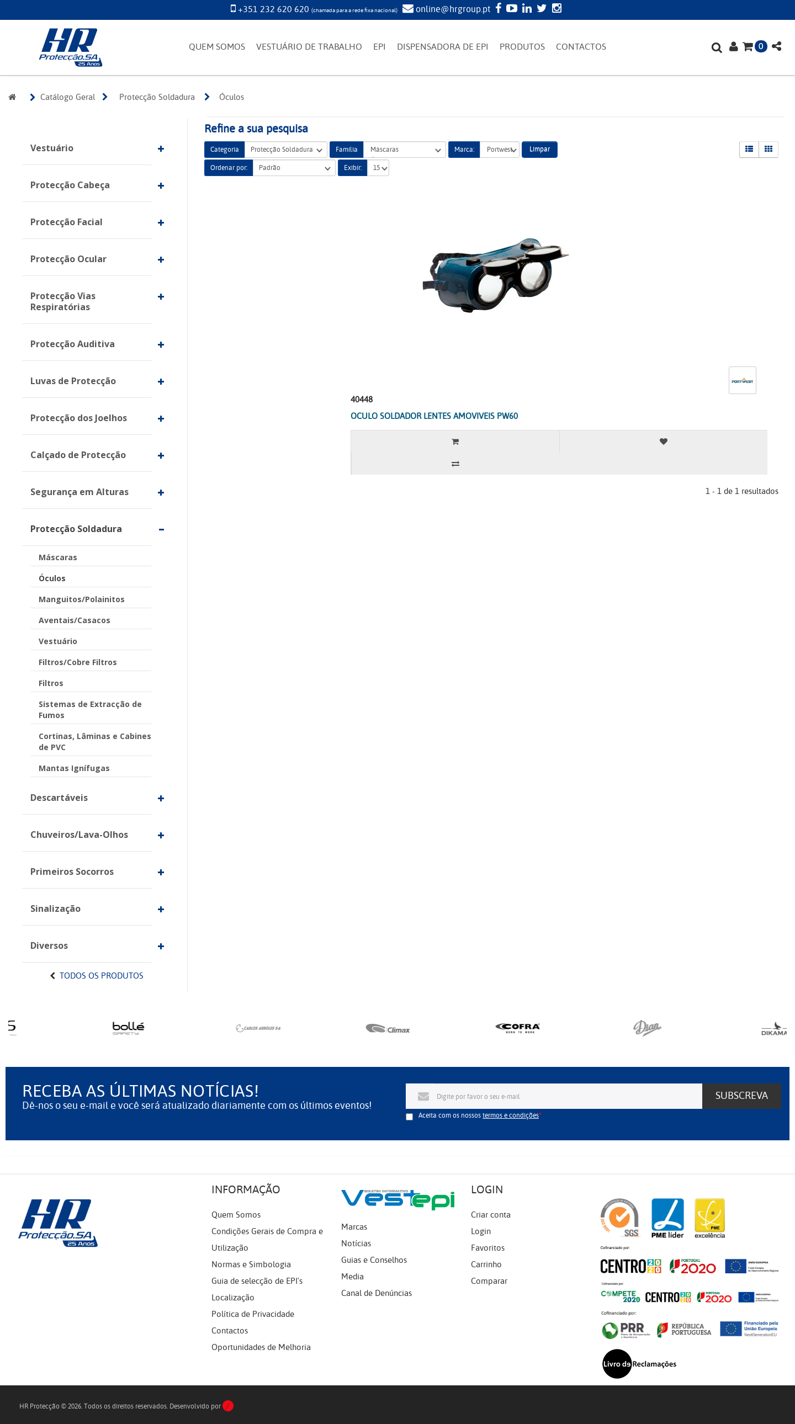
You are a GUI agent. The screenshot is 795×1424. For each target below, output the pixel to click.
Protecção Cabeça (70, 185)
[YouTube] (510, 9)
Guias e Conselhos (374, 1260)
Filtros (51, 683)
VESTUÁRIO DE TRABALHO (309, 47)
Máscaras (58, 557)
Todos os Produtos (102, 976)
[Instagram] (555, 9)
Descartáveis (59, 797)
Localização (233, 1298)
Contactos (229, 1331)
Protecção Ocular (68, 259)
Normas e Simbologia (251, 1264)
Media (352, 1277)
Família (347, 150)
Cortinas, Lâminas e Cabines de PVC (95, 741)
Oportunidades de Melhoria (261, 1347)
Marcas (354, 1227)
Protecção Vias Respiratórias (63, 301)
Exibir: (353, 168)
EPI (379, 47)
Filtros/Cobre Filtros (78, 662)
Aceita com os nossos (478, 1115)
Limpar (539, 149)
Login (481, 1231)
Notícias (356, 1243)
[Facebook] (496, 9)
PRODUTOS (522, 47)
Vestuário (51, 148)
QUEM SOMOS (217, 47)
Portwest (499, 150)
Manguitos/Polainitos (82, 599)
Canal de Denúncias (376, 1293)
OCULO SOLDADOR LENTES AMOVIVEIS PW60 (434, 416)
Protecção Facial (66, 222)
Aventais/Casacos (74, 620)
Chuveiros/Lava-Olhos (79, 834)
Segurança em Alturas (79, 492)
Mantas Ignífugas (74, 768)
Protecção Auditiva (72, 344)
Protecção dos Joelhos (78, 418)
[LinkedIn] (526, 9)
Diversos (49, 945)
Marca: (464, 150)
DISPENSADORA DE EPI (443, 47)
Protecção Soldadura (76, 529)
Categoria (224, 150)
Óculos (52, 578)
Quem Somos (236, 1215)
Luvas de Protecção (73, 381)
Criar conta (491, 1215)
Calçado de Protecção (78, 455)
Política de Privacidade (252, 1314)
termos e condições (511, 1115)
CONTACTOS (581, 47)
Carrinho (486, 1264)
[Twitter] (540, 9)
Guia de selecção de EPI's (257, 1281)
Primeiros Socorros (72, 871)
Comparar (489, 1281)
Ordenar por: (228, 168)
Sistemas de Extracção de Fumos (90, 709)
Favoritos (488, 1248)
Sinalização (55, 908)
